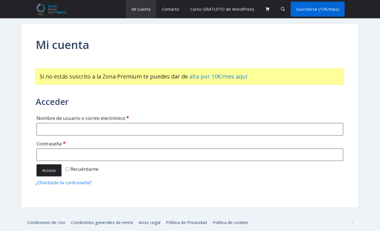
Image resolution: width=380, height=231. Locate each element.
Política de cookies (230, 222)
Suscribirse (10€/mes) (317, 9)
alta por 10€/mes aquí (218, 76)
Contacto (170, 9)
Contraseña (64, 143)
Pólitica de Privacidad (186, 222)
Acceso (49, 170)
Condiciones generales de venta (102, 222)
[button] (283, 9)
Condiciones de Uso (46, 222)
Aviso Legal (149, 222)
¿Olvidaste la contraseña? (64, 182)
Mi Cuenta (141, 9)
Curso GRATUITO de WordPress (222, 9)
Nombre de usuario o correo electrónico (95, 117)
